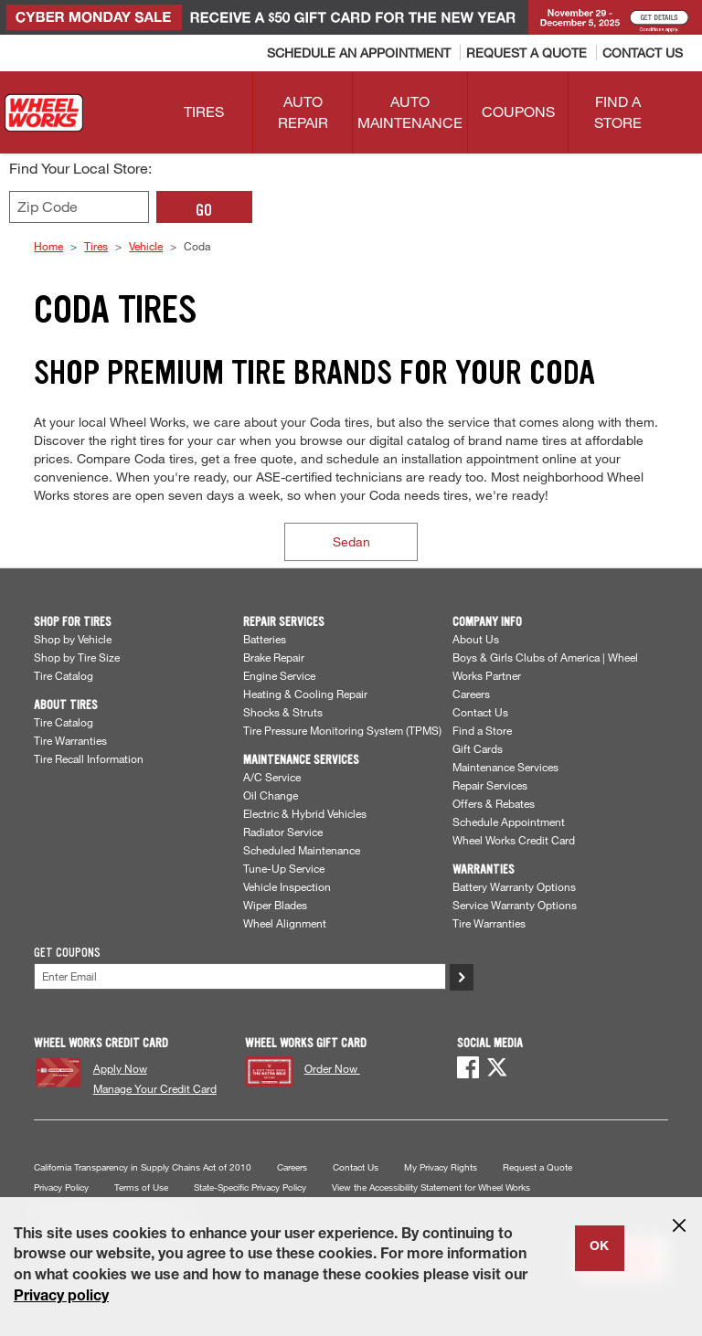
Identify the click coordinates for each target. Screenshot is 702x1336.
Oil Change (270, 795)
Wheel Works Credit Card (513, 839)
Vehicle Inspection (287, 886)
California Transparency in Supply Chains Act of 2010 (142, 1167)
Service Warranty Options (514, 904)
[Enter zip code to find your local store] (79, 207)
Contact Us (480, 712)
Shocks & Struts (283, 712)
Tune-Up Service (283, 868)
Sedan (351, 541)
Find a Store (482, 730)
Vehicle (146, 246)
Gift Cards (477, 748)
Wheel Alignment (284, 923)
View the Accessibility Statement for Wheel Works (431, 1187)
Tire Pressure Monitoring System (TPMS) (342, 730)
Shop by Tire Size (77, 657)
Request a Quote (537, 1167)
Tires (96, 246)
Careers (471, 693)
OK (599, 1247)
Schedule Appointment (508, 821)
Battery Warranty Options (514, 886)
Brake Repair (273, 657)
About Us (475, 638)
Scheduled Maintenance (301, 850)
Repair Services (489, 785)
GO (204, 210)
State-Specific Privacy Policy (250, 1187)
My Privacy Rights (440, 1167)
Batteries (264, 638)
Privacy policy (61, 1297)
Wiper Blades (275, 904)
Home (48, 246)
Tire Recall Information (89, 758)
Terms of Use (141, 1187)
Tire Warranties (70, 740)
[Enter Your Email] (240, 976)
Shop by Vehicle (73, 638)
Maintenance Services (505, 766)
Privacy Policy (61, 1187)
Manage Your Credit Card (155, 1088)
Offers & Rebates (493, 803)
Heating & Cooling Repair (305, 693)
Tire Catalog (63, 675)
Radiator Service (283, 831)
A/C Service (272, 776)
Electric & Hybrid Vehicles (305, 813)
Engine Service (279, 675)
